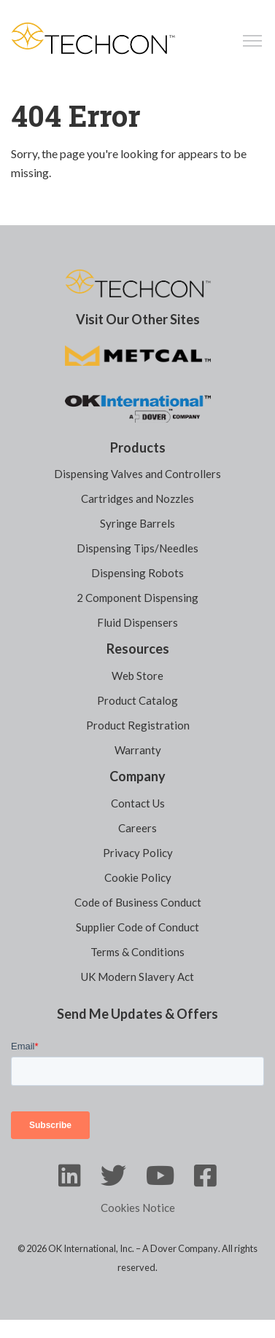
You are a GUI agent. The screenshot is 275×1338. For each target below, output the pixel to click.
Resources (137, 649)
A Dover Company (180, 1248)
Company (137, 776)
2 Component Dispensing (137, 597)
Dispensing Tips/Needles (137, 548)
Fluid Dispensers (137, 622)
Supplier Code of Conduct (137, 927)
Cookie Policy (137, 877)
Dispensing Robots (137, 572)
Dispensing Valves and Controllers (137, 473)
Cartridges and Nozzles (137, 498)
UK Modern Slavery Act (137, 976)
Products (138, 447)
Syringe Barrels (137, 523)
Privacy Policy (138, 852)
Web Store (137, 675)
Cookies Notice (138, 1207)
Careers (137, 827)
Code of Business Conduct (137, 902)
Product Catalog (137, 700)
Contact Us (138, 803)
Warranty (138, 749)
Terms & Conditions (137, 951)
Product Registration (138, 725)
